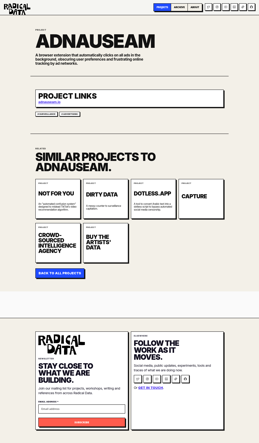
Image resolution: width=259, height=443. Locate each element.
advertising (70, 114)
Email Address (48, 401)
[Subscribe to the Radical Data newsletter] (81, 422)
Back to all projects (60, 273)
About (195, 7)
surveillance (47, 114)
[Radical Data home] (17, 9)
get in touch (150, 388)
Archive (179, 7)
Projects (162, 7)
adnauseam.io (49, 102)
